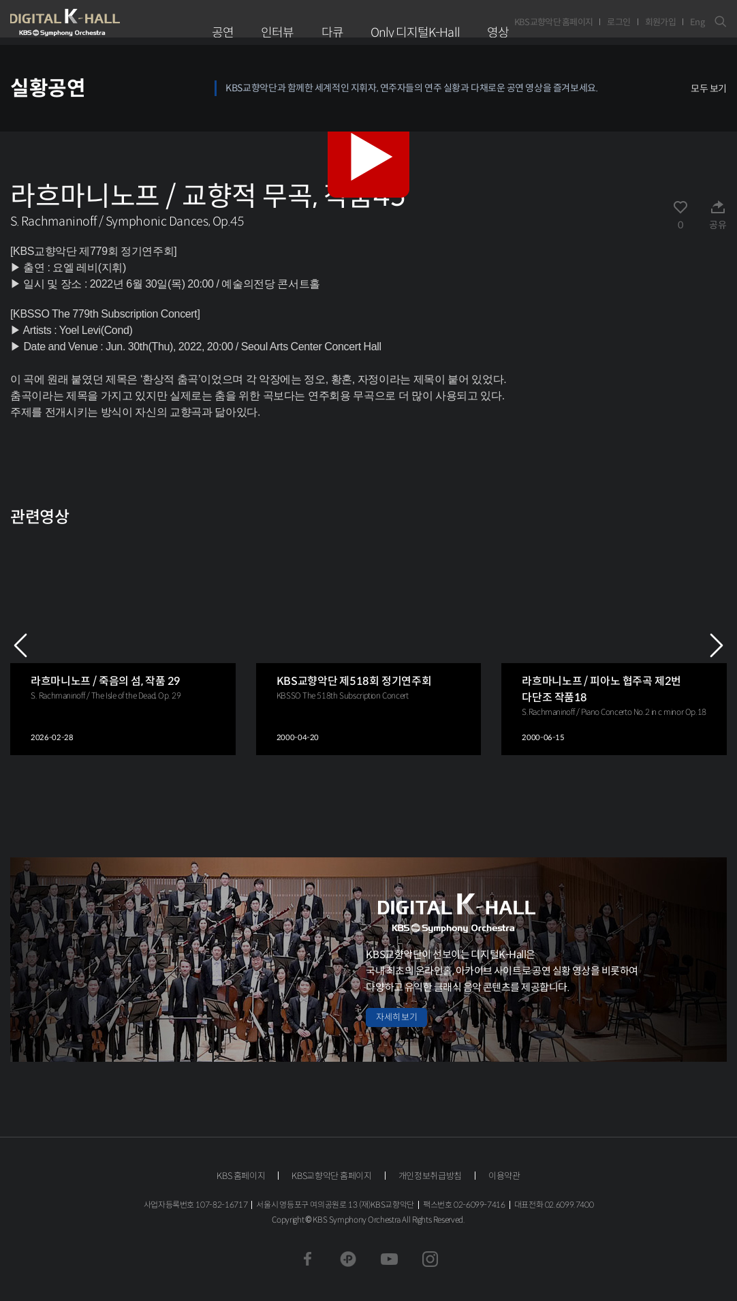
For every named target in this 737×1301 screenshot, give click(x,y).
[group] (123, 645)
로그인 (618, 22)
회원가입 (660, 22)
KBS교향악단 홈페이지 (553, 22)
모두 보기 (709, 88)
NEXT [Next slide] (716, 645)
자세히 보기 (396, 1017)
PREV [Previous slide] (20, 645)
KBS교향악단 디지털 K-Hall (96, 22)
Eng (697, 22)
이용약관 (504, 1176)
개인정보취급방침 (430, 1176)
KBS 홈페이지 (241, 1176)
